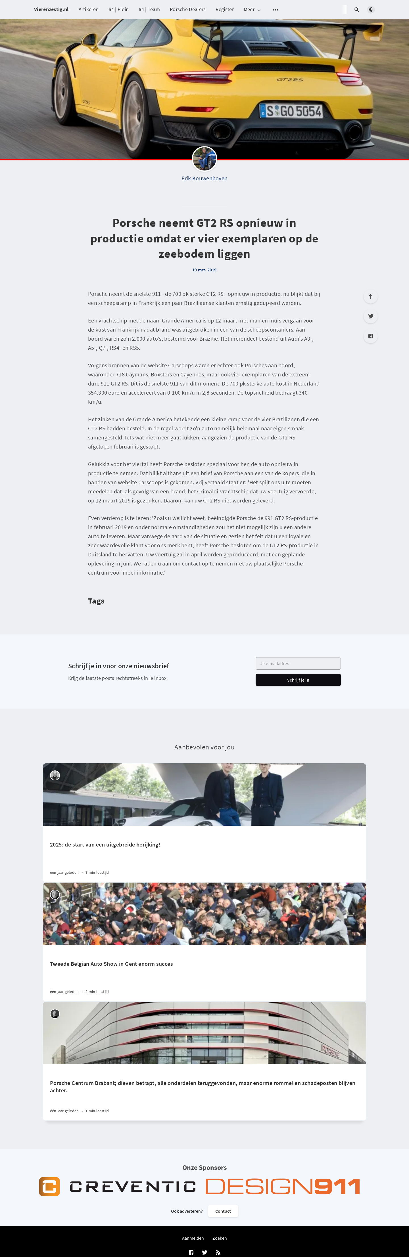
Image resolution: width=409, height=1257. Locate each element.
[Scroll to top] (371, 296)
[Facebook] (371, 336)
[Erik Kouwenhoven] (204, 160)
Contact (223, 1211)
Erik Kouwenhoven (204, 178)
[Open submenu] (275, 9)
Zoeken (219, 1238)
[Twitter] (371, 316)
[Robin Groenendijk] (55, 1014)
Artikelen (89, 9)
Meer (253, 9)
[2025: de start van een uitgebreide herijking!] (204, 854)
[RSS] (218, 1252)
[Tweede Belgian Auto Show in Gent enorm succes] (204, 973)
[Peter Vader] (55, 775)
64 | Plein (118, 9)
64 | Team (149, 9)
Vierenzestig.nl (51, 9)
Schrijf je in (298, 680)
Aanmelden (193, 1238)
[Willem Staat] (55, 895)
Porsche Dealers (188, 9)
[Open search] (356, 9)
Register (224, 9)
